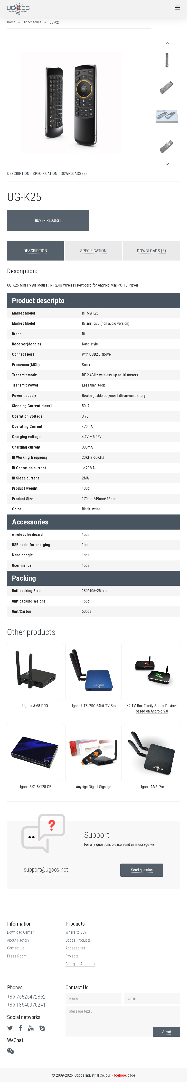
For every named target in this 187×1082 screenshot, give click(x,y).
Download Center (20, 932)
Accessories (32, 22)
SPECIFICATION (45, 173)
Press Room (16, 956)
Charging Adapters (80, 964)
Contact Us (16, 948)
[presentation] (167, 43)
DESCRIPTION (18, 173)
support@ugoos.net (46, 869)
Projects (72, 956)
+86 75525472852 (26, 997)
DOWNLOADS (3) (74, 173)
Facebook (119, 1075)
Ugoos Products (78, 940)
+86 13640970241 (26, 1005)
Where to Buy (75, 932)
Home (11, 22)
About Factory (18, 940)
